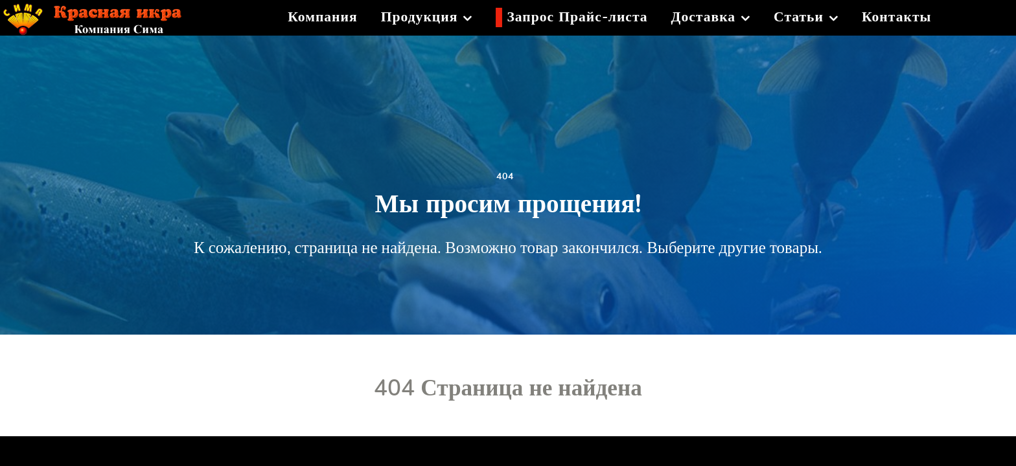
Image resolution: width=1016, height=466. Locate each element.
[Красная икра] (101, 15)
